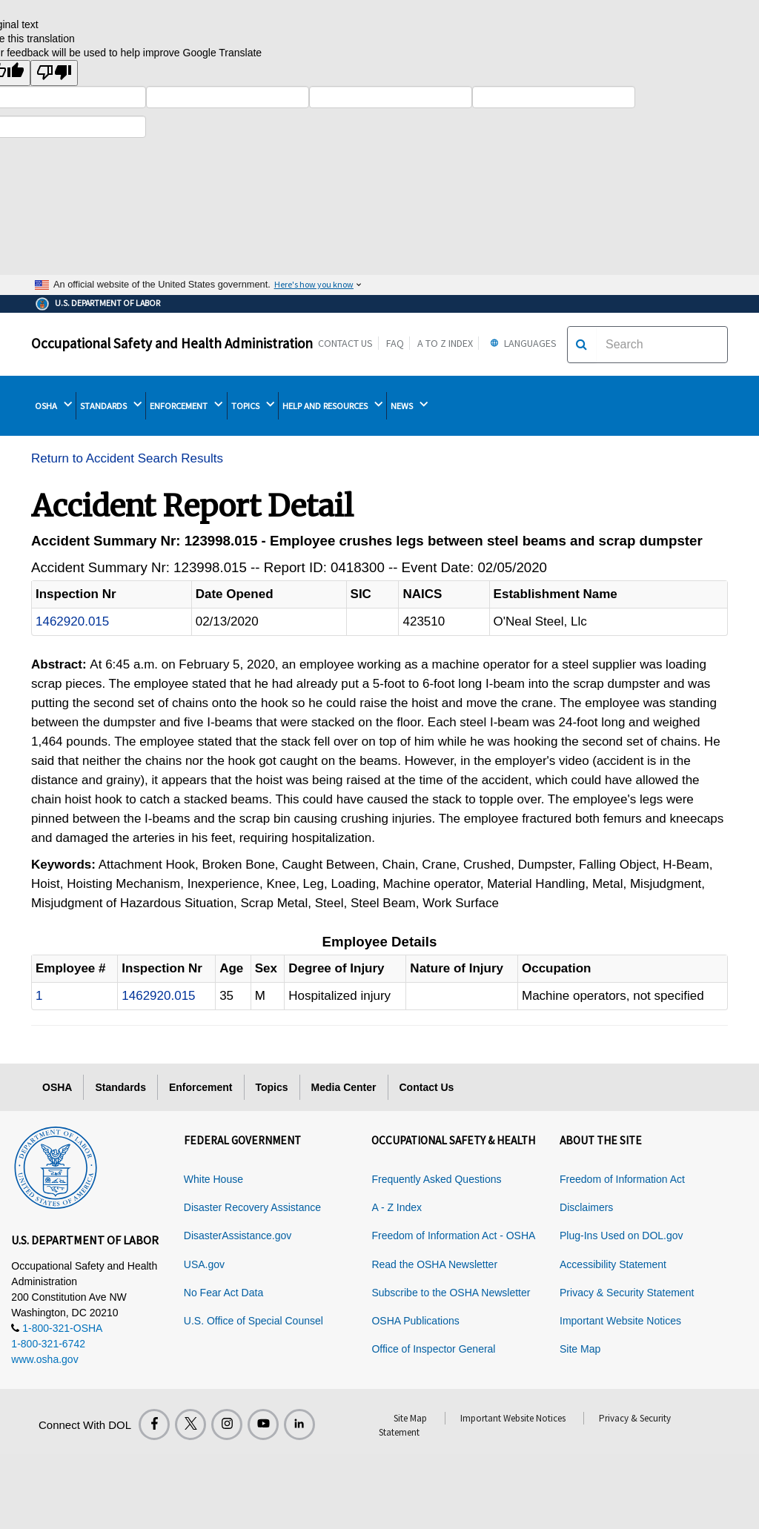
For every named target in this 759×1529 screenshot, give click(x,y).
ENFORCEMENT (186, 405)
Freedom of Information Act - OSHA (453, 1235)
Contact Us (345, 343)
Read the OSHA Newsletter (434, 1264)
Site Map (580, 1349)
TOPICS (252, 405)
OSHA (53, 405)
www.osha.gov (44, 1359)
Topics (272, 1087)
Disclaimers (586, 1207)
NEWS (409, 405)
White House (213, 1179)
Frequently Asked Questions (436, 1179)
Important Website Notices (620, 1321)
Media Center (344, 1087)
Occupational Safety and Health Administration (172, 343)
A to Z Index (445, 343)
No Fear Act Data (223, 1293)
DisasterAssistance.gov (238, 1235)
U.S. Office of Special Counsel (253, 1321)
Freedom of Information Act (622, 1179)
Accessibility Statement (613, 1264)
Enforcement (201, 1087)
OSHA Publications (415, 1321)
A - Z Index (396, 1207)
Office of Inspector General (433, 1349)
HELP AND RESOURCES (332, 405)
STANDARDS (111, 405)
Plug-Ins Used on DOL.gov (621, 1235)
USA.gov (204, 1264)
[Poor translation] (54, 73)
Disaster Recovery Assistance (252, 1207)
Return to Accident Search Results (127, 458)
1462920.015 (72, 621)
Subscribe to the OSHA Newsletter (450, 1293)
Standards (120, 1087)
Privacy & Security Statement (627, 1293)
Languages (521, 343)
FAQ (395, 343)
